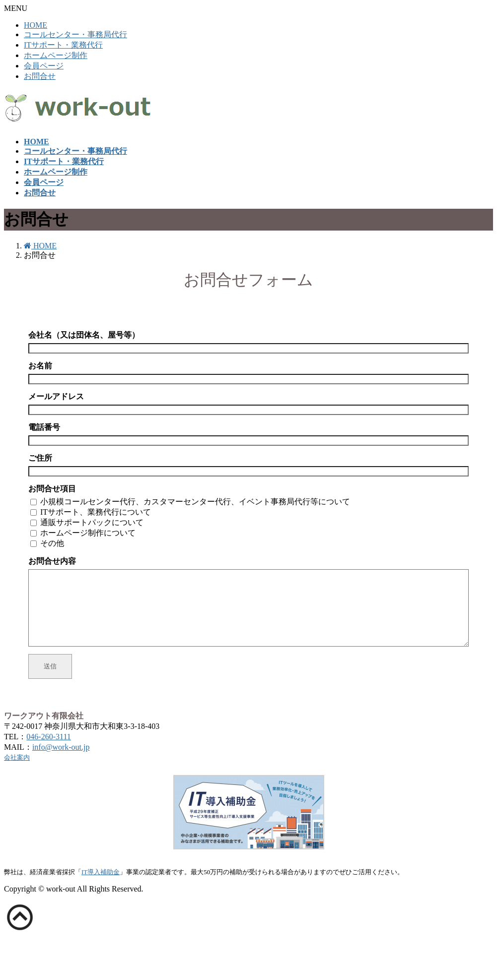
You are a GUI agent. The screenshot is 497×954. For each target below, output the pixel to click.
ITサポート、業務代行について (95, 512)
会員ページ (44, 65)
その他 (52, 543)
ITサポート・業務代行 (63, 45)
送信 (50, 681)
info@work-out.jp (61, 762)
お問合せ (40, 76)
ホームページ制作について (88, 533)
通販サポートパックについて (91, 522)
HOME (35, 25)
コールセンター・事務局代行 (75, 34)
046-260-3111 (48, 751)
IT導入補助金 (100, 887)
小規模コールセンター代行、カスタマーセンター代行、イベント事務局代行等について (195, 501)
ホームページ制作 (55, 55)
